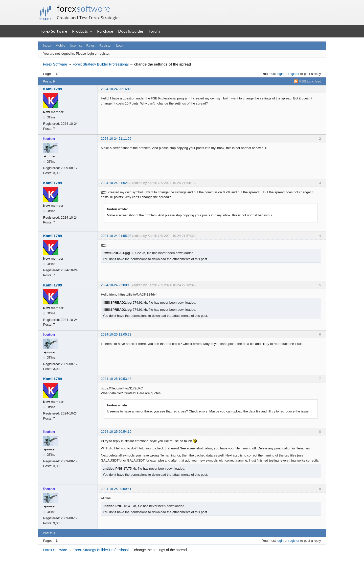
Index (47, 45)
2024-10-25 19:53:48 (116, 379)
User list (76, 45)
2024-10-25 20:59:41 (116, 489)
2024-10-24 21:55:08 (116, 236)
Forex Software (53, 31)
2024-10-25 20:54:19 (116, 431)
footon (49, 138)
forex (83, 9)
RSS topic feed (310, 81)
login (280, 74)
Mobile (60, 45)
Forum (154, 31)
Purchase (105, 31)
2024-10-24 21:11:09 (116, 138)
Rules (90, 45)
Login (120, 45)
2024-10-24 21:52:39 (116, 183)
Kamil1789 (52, 89)
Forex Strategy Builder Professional (100, 64)
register (293, 74)
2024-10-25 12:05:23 (116, 334)
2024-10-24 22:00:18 (116, 285)
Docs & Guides (131, 31)
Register (105, 45)
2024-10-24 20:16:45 (116, 89)
